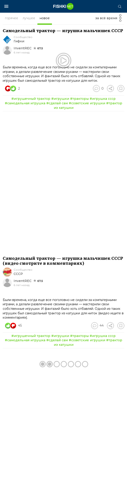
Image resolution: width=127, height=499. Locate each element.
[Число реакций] (13, 153)
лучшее (29, 18)
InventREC (23, 48)
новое (45, 18)
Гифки (19, 41)
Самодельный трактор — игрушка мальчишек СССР (63, 30)
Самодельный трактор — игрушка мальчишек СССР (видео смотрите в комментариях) (63, 325)
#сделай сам (57, 168)
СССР (18, 339)
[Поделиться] (110, 153)
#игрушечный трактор (30, 163)
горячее (11, 18)
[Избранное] (120, 153)
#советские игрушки (87, 168)
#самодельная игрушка (25, 168)
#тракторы (79, 163)
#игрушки (60, 163)
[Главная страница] (63, 6)
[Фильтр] (120, 19)
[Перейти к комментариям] (98, 153)
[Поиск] (119, 6)
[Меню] (6, 6)
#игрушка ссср (103, 163)
